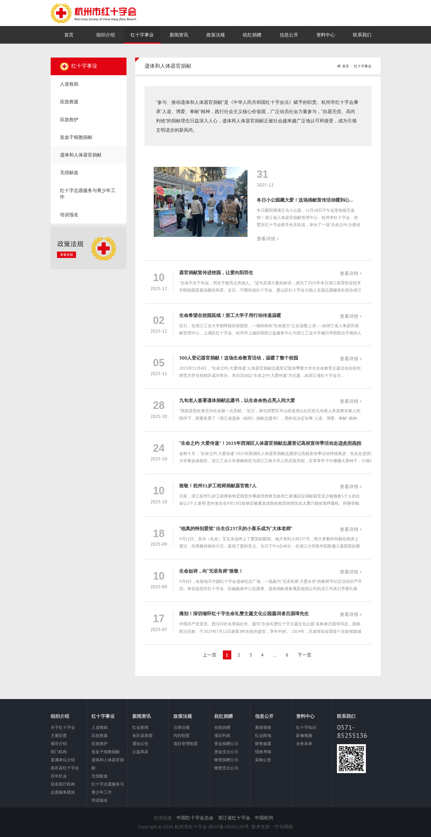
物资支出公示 (226, 767)
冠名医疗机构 (63, 784)
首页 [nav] (69, 35)
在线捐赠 (222, 727)
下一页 (304, 655)
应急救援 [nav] (69, 101)
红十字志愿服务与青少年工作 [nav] (87, 193)
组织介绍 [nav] (105, 35)
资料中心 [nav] (325, 35)
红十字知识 (306, 727)
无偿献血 (99, 776)
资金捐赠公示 (226, 743)
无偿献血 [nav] (69, 172)
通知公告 (140, 743)
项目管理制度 (185, 743)
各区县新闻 (142, 735)
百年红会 (59, 776)
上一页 (210, 655)
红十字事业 (362, 66)
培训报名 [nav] (69, 214)
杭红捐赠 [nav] (252, 35)
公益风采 (140, 751)
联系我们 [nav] (362, 35)
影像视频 (304, 735)
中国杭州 (264, 818)
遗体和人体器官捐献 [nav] (81, 155)
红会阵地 (263, 735)
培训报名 (99, 800)
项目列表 (222, 735)
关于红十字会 (63, 727)
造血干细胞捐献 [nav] (76, 137)
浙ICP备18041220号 (228, 826)
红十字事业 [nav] (142, 35)
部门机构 (59, 751)
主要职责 (59, 735)
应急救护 (99, 743)
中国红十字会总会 (195, 818)
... (274, 655)
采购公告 (263, 759)
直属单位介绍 (63, 759)
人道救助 (99, 727)
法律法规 (181, 727)
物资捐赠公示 (226, 759)
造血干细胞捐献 (105, 751)
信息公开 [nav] (289, 35)
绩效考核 (263, 751)
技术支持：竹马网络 (272, 826)
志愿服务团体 (63, 792)
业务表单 (304, 743)
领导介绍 (59, 743)
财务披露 (263, 743)
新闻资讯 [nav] (179, 35)
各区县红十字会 (65, 767)
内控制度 (181, 735)
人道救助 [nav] (69, 84)
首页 (345, 66)
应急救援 (99, 735)
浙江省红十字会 (234, 818)
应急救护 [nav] (69, 119)
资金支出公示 (226, 751)
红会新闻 (140, 727)
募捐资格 (263, 727)
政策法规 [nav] (215, 35)
